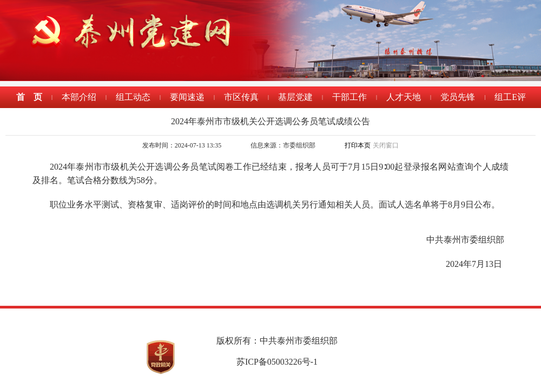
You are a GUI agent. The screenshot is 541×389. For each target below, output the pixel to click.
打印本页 (358, 145)
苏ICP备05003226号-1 (277, 361)
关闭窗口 (386, 145)
